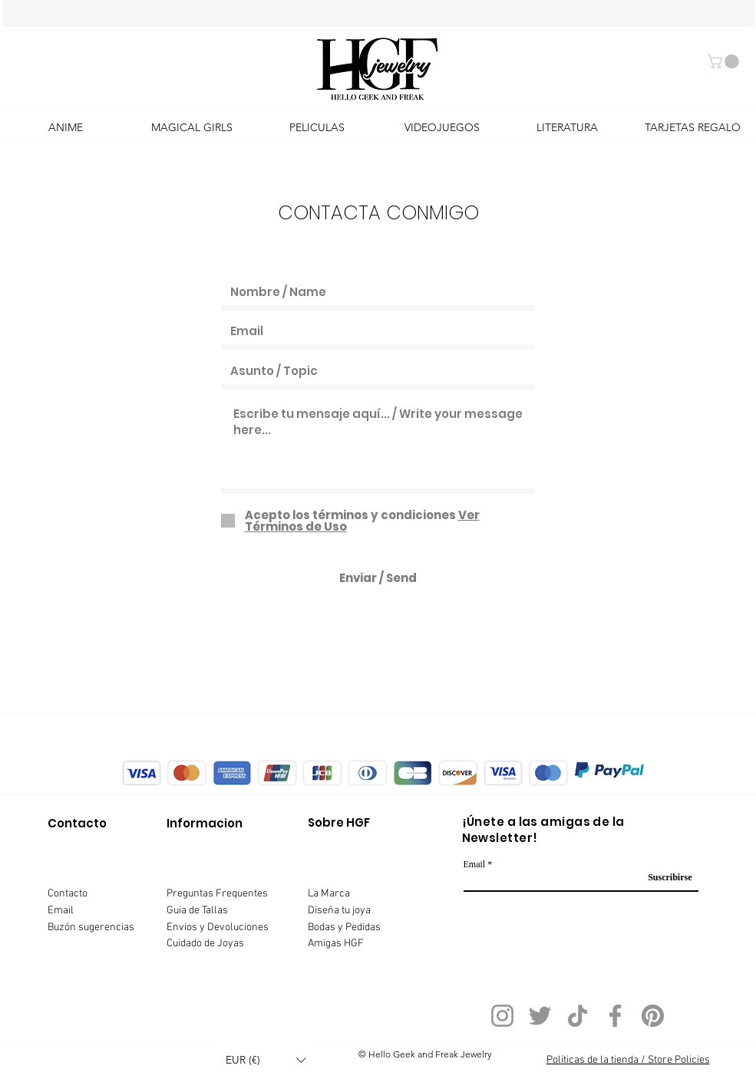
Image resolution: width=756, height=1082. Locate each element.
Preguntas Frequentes (217, 893)
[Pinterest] (653, 1016)
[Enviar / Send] (378, 577)
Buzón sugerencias (91, 927)
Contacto (67, 893)
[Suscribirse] (664, 878)
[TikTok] (578, 1016)
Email (61, 910)
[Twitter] (540, 1016)
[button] (725, 61)
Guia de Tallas (197, 910)
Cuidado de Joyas (205, 943)
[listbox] (265, 1060)
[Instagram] (502, 1016)
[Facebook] (615, 1016)
